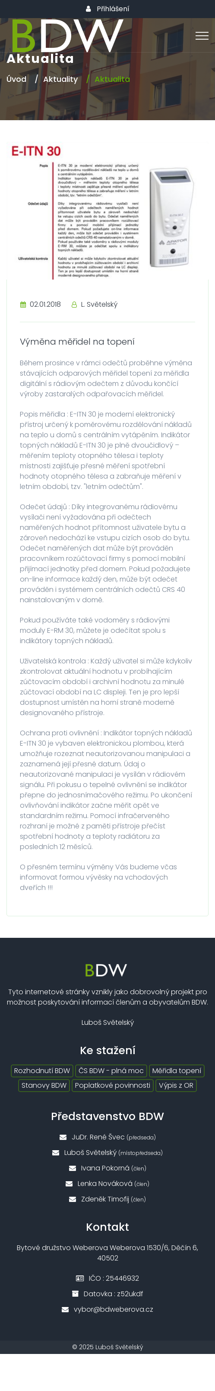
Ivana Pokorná (107, 1168)
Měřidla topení (176, 1071)
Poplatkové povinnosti (112, 1085)
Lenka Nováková (107, 1184)
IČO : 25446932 (107, 1278)
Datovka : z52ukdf (107, 1294)
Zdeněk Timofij (107, 1199)
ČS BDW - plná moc (111, 1071)
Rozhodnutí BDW (42, 1071)
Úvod (16, 79)
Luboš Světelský (107, 1153)
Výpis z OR (176, 1085)
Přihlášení (108, 9)
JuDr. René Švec (108, 1137)
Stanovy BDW (44, 1085)
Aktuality (60, 79)
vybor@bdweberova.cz (107, 1309)
